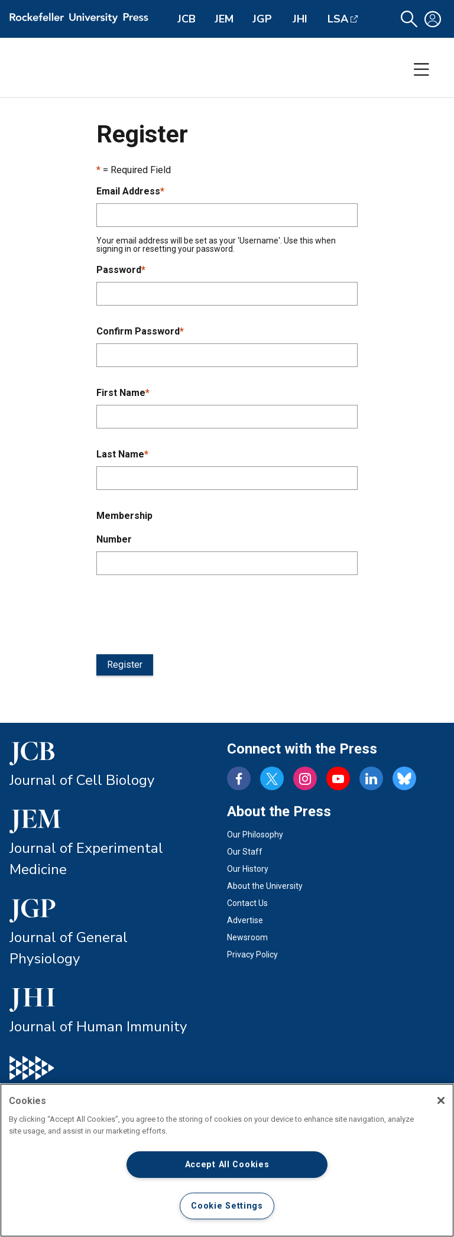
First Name (123, 392)
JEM (224, 19)
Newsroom (247, 937)
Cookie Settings (227, 1206)
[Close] (441, 1100)
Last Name (122, 454)
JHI (300, 19)
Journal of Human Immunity (98, 1026)
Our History (247, 869)
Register (124, 664)
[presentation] (186, 612)
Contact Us (247, 903)
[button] (409, 19)
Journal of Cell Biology (81, 780)
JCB (186, 19)
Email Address (130, 191)
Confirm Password (140, 331)
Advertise (245, 920)
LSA (337, 19)
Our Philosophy (255, 834)
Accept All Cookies (227, 1165)
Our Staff (244, 851)
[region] (227, 1160)
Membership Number (124, 527)
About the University (265, 886)
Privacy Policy (252, 954)
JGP (262, 19)
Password (120, 269)
